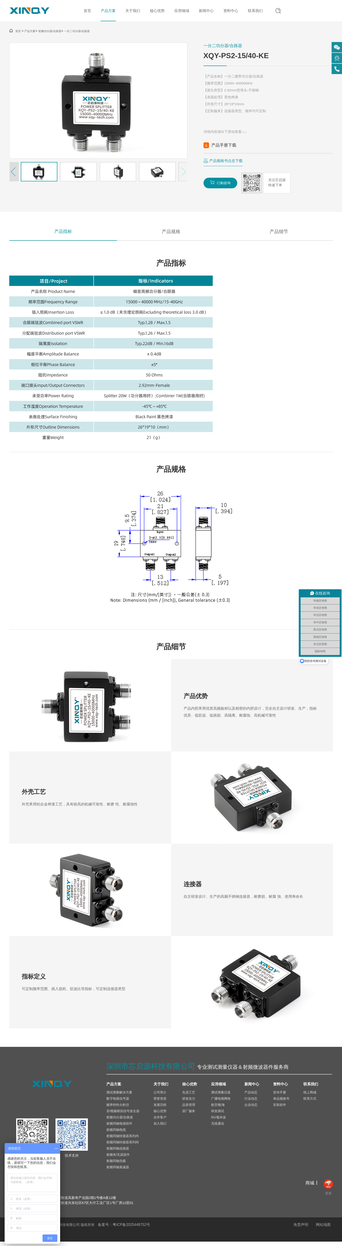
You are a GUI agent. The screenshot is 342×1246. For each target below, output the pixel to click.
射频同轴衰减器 (117, 1171)
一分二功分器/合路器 (77, 32)
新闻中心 (205, 11)
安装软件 (279, 1109)
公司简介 (160, 1096)
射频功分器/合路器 (49, 32)
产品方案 (107, 11)
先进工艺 (188, 1096)
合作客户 (160, 1121)
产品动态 (250, 1096)
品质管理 (188, 1109)
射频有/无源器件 (118, 1158)
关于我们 (131, 11)
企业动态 (250, 1109)
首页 (86, 11)
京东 (328, 1191)
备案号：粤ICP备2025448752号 (124, 1229)
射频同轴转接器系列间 (122, 1146)
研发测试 (217, 1115)
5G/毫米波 (218, 1121)
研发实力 (188, 1102)
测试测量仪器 (221, 1096)
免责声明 (300, 1229)
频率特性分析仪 (117, 1109)
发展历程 (160, 1109)
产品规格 (171, 233)
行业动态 (250, 1102)
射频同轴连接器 (117, 1152)
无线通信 (217, 1127)
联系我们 (254, 11)
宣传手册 (279, 1096)
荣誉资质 (160, 1102)
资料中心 (229, 11)
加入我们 (160, 1127)
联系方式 (309, 1102)
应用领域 (180, 11)
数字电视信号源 (117, 1102)
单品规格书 (281, 1102)
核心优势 (156, 11)
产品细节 (279, 233)
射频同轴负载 (116, 1165)
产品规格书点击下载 (226, 162)
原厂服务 (188, 1115)
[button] (13, 173)
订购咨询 (220, 184)
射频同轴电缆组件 (119, 1127)
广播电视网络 (221, 1102)
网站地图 (323, 1229)
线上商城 (309, 1096)
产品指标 (63, 233)
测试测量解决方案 (119, 1096)
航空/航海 (218, 1109)
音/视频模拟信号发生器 (123, 1115)
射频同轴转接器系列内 (122, 1140)
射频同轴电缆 (116, 1133)
